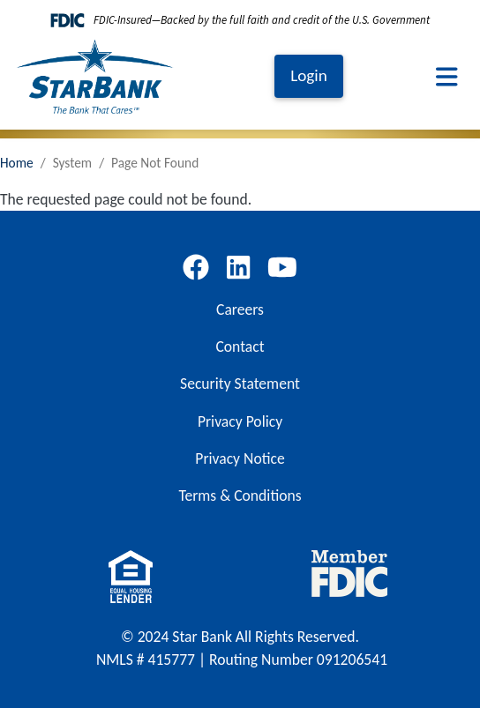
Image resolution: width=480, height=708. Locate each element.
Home (17, 162)
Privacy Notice (239, 458)
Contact (239, 346)
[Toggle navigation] (446, 76)
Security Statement (240, 383)
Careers (240, 309)
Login (308, 75)
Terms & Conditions (239, 495)
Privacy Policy (240, 421)
